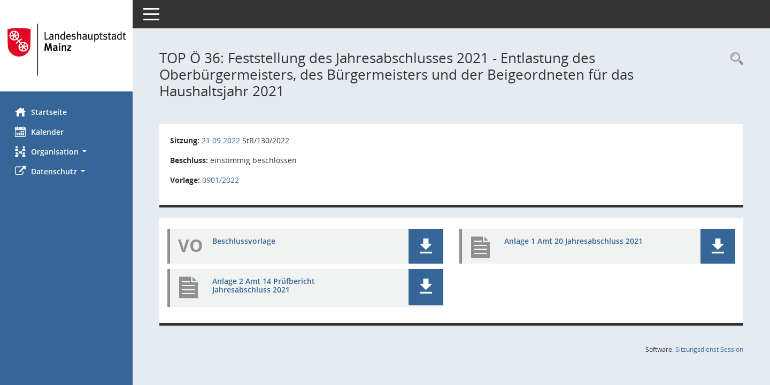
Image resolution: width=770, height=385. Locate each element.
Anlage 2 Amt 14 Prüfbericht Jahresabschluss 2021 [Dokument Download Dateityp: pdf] (264, 285)
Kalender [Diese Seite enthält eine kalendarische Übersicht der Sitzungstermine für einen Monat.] (40, 131)
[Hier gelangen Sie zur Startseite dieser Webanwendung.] (67, 50)
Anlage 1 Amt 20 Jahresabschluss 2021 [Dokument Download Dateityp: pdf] (574, 241)
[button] (67, 151)
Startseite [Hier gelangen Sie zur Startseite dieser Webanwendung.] (42, 111)
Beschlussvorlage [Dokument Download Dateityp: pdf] (244, 241)
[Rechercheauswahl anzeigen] (734, 59)
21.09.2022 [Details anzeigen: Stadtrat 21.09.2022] (222, 140)
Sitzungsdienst (709, 349)
